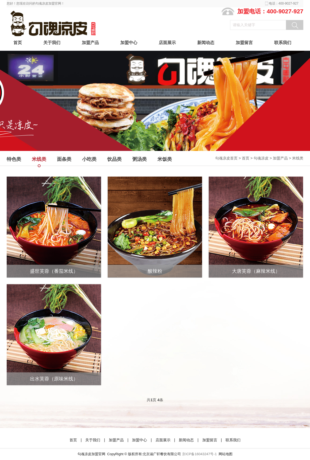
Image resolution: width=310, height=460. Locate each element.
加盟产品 (90, 42)
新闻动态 (205, 42)
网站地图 (225, 454)
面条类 (64, 159)
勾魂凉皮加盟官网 (91, 454)
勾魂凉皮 (261, 158)
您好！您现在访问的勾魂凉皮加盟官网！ (35, 3)
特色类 (14, 159)
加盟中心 (128, 42)
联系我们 (282, 42)
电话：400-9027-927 (284, 3)
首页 (17, 42)
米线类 (297, 158)
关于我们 (51, 42)
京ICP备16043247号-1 (199, 454)
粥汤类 (139, 159)
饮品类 (114, 159)
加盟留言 (244, 42)
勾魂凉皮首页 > (228, 158)
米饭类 (164, 159)
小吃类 (89, 159)
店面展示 (167, 42)
